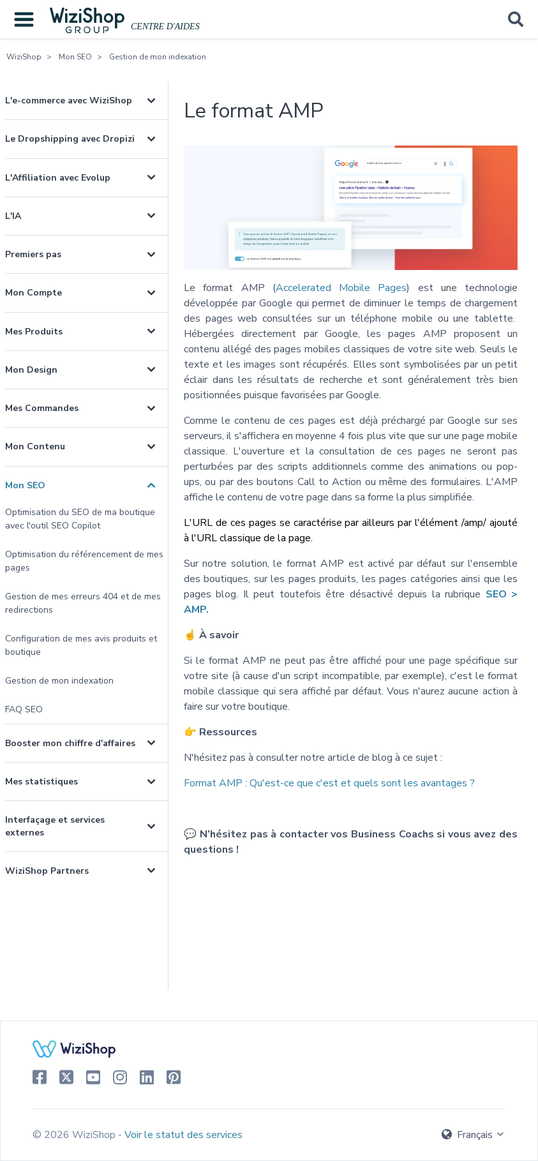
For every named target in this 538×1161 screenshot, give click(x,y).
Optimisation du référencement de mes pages (84, 561)
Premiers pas (33, 254)
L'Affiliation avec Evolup (57, 178)
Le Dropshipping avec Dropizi (70, 139)
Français (473, 1135)
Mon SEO (75, 57)
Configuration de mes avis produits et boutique (81, 645)
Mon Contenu (35, 446)
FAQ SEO (24, 709)
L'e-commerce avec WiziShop (68, 100)
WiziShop (23, 57)
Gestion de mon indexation (157, 57)
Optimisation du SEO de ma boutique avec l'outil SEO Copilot (80, 519)
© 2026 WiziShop (75, 1135)
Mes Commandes (41, 408)
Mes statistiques (41, 781)
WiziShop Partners (47, 871)
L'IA (13, 216)
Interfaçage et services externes (55, 826)
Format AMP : (329, 783)
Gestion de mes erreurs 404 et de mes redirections (83, 603)
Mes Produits (34, 332)
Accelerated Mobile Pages (341, 288)
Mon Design (31, 370)
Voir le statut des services (183, 1135)
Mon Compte (33, 293)
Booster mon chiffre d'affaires (70, 743)
